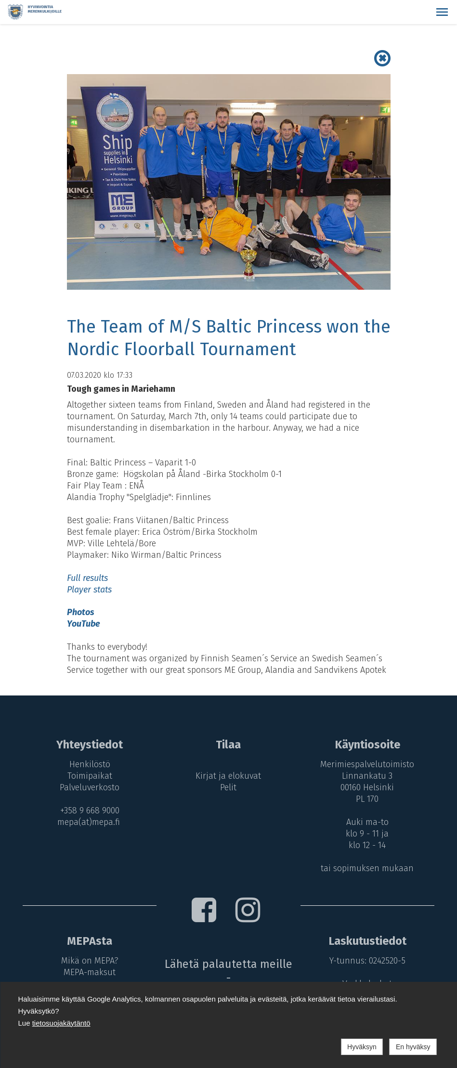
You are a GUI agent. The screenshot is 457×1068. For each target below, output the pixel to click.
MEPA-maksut (90, 972)
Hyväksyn (362, 1047)
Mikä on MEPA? (89, 960)
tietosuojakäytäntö (61, 1023)
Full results (87, 578)
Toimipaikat (89, 776)
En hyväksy (413, 1047)
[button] (442, 12)
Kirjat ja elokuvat (228, 776)
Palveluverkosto (89, 787)
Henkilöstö (89, 764)
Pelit (228, 787)
